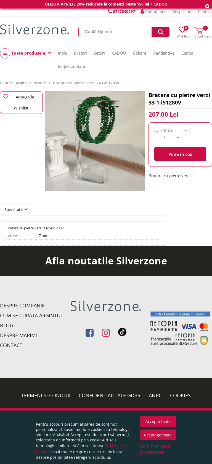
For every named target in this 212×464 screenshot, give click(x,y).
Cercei (187, 53)
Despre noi (182, 11)
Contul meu (154, 11)
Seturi (99, 53)
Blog (6, 325)
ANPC (155, 395)
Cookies (180, 395)
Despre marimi (18, 335)
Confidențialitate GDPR (110, 395)
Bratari (80, 53)
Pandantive (163, 53)
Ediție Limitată (71, 66)
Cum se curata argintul (31, 315)
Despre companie (22, 305)
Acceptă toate (158, 421)
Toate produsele (25, 53)
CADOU (119, 53)
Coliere (139, 53)
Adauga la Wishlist (18, 102)
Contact (205, 11)
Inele (62, 53)
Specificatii (16, 209)
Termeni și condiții (45, 395)
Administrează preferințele (155, 449)
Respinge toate (158, 435)
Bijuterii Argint (13, 82)
